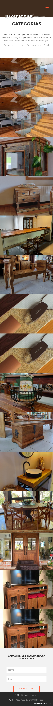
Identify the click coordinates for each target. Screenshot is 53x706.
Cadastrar (26, 689)
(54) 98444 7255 (34, 699)
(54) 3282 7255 (17, 699)
